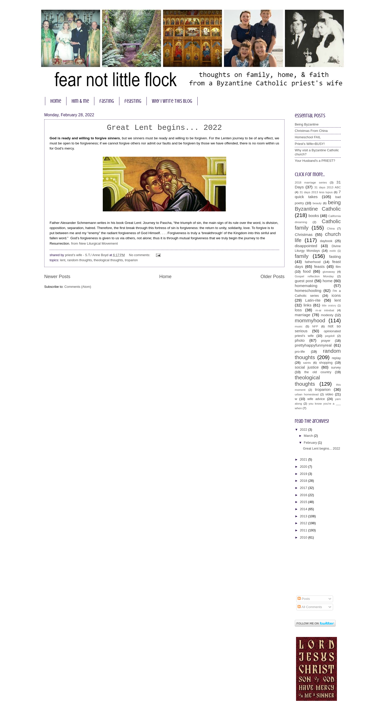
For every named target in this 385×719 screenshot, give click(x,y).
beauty (317, 203)
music (298, 326)
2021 (304, 459)
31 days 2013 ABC (327, 187)
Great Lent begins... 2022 (164, 127)
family (302, 256)
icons (336, 295)
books (314, 215)
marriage (302, 315)
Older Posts (273, 276)
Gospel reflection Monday (314, 276)
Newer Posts (57, 276)
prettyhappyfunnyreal (313, 345)
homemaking (306, 285)
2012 (304, 523)
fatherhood (313, 262)
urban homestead (307, 394)
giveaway (329, 271)
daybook (326, 241)
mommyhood (310, 320)
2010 (304, 537)
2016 (304, 495)
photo (300, 340)
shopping (325, 362)
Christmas (303, 234)
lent (62, 260)
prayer (326, 341)
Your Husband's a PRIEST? (315, 161)
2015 (304, 502)
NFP (315, 326)
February (311, 442)
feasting (132, 101)
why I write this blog (172, 101)
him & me (80, 101)
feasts (319, 266)
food (307, 271)
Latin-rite (313, 300)
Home (165, 276)
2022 (304, 429)
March (309, 436)
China (331, 228)
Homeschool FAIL (308, 137)
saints (307, 362)
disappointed (306, 246)
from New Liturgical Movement (95, 243)
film (338, 267)
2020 (304, 467)
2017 (304, 488)
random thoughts (79, 260)
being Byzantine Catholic (318, 205)
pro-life (300, 351)
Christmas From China (311, 131)
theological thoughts (108, 260)
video (329, 394)
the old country (317, 372)
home (55, 101)
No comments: (140, 255)
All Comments (310, 607)
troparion (131, 260)
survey (336, 367)
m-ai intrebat (324, 310)
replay (336, 358)
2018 (304, 481)
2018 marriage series (311, 182)
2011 (304, 530)
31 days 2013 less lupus (316, 192)
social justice (307, 367)
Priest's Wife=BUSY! (310, 144)
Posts (304, 599)
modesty (327, 315)
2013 (304, 516)
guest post (304, 281)
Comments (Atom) (77, 287)
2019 (304, 474)
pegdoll (329, 335)
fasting (106, 101)
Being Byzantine (307, 124)
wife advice (316, 399)
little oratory (329, 305)
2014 (304, 509)
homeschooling (308, 290)
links (307, 305)
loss (298, 310)
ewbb (333, 250)
